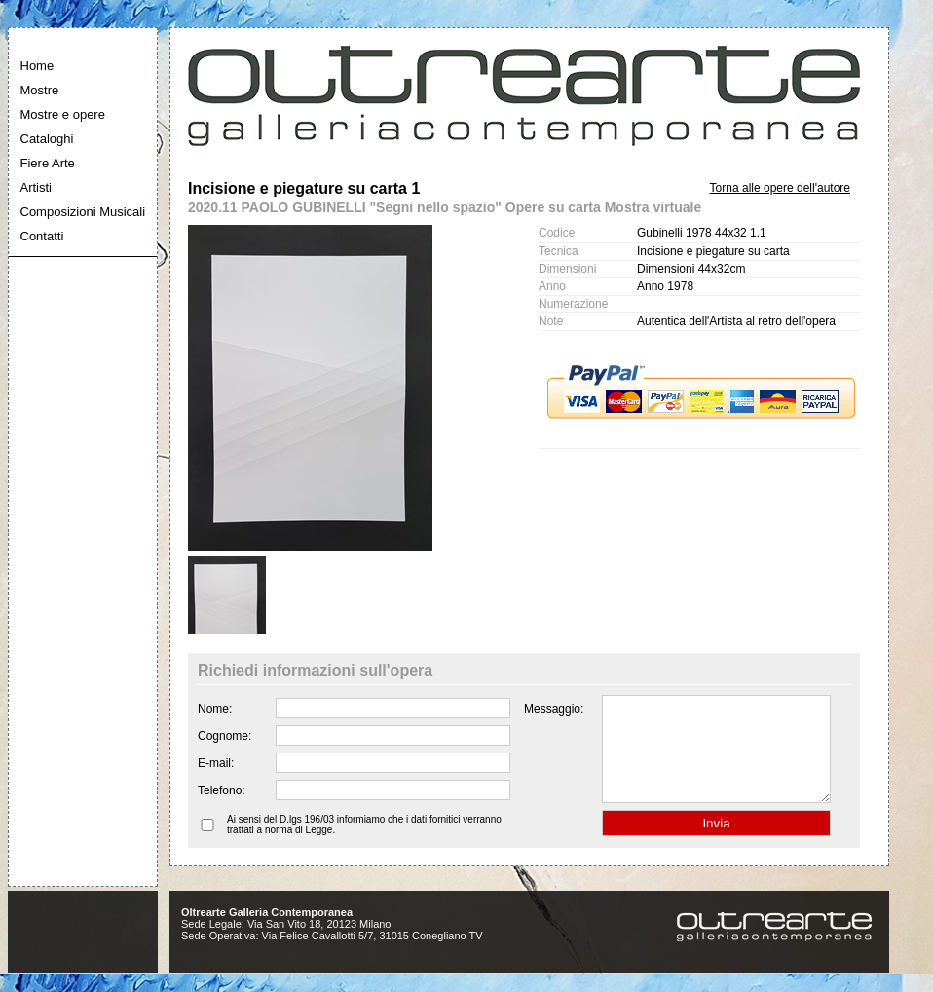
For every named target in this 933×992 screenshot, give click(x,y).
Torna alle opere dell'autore (780, 188)
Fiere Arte (47, 163)
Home (37, 65)
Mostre (39, 90)
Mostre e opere (62, 114)
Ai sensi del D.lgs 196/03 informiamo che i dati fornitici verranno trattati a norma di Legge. (364, 845)
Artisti (36, 187)
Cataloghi (47, 138)
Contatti (42, 236)
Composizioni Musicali (83, 211)
